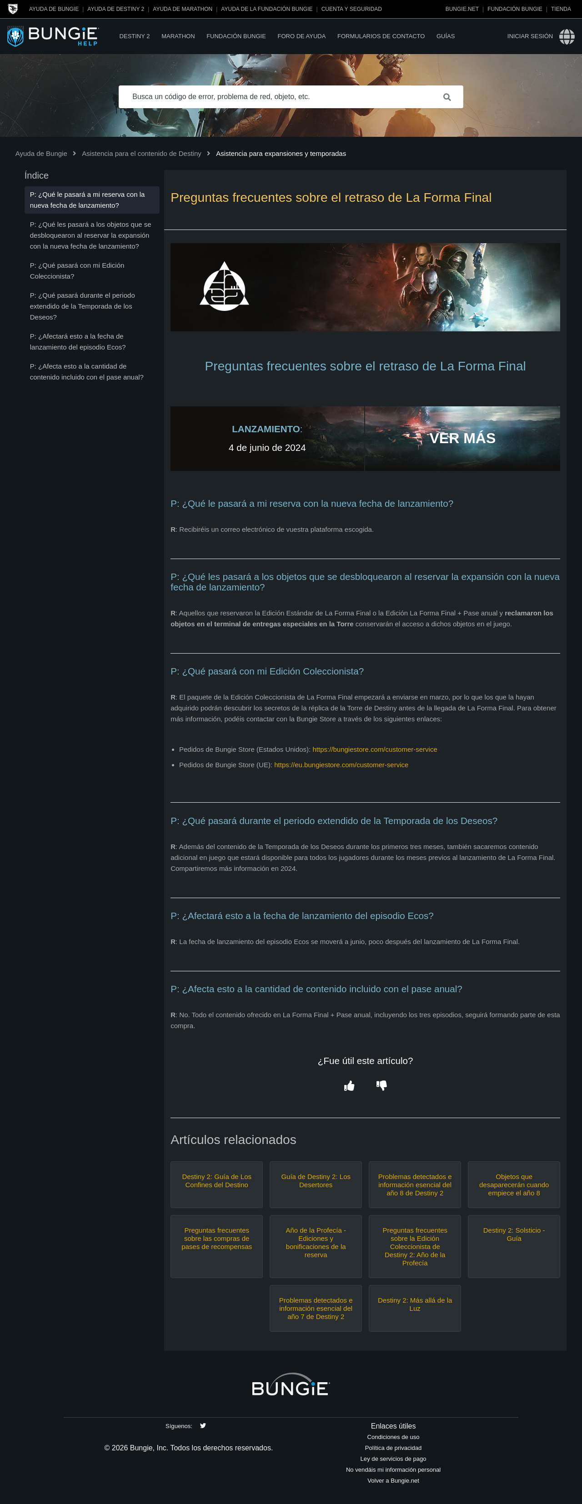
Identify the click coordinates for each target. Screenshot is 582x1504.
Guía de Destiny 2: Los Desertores (316, 1181)
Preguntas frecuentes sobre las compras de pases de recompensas (216, 1238)
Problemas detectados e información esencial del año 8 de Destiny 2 (415, 1185)
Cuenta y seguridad (351, 9)
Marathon (178, 36)
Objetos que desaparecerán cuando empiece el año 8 (514, 1185)
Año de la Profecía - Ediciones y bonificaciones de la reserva (316, 1242)
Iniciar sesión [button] (530, 36)
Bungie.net (462, 9)
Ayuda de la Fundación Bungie (266, 9)
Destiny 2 (135, 36)
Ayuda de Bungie (54, 9)
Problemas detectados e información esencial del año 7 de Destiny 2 (316, 1308)
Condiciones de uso (393, 1437)
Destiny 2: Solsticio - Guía (514, 1234)
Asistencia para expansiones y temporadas (281, 153)
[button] (349, 1086)
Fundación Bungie (514, 9)
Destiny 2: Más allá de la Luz (415, 1304)
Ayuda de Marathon (182, 9)
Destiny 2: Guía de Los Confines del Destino (216, 1181)
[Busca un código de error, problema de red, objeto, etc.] (291, 96)
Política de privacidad (393, 1447)
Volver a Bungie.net (393, 1480)
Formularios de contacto (381, 36)
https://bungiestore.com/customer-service (374, 749)
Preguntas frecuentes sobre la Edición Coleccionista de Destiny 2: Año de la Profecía (414, 1246)
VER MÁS (462, 438)
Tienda (561, 9)
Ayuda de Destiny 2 (115, 9)
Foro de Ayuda (301, 36)
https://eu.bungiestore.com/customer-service (341, 765)
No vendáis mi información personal (393, 1469)
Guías (445, 36)
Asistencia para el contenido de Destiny (141, 153)
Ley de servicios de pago (393, 1458)
